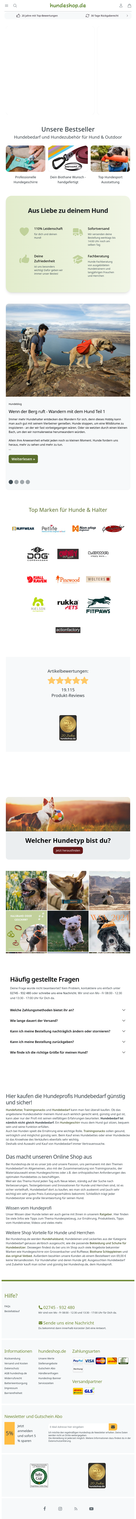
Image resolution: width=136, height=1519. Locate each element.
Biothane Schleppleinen (106, 1252)
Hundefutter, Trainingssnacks (25, 1110)
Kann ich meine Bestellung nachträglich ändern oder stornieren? (68, 1031)
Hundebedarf (61, 1110)
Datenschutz (11, 1368)
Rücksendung (12, 1358)
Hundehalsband (52, 1239)
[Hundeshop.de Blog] (76, 1509)
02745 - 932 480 (56, 1307)
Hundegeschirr (70, 1122)
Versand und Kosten (16, 1363)
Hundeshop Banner (49, 1378)
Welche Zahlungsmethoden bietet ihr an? (68, 1010)
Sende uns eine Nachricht (66, 1323)
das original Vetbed (19, 1256)
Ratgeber (106, 1214)
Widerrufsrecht (13, 1378)
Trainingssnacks (94, 1131)
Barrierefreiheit (13, 1393)
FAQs (7, 1306)
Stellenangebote (47, 1363)
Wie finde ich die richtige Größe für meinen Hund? (68, 1052)
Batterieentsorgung (15, 1383)
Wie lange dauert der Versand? (68, 1020)
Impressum (11, 1388)
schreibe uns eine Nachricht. (58, 993)
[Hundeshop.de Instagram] (60, 1509)
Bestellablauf (11, 1311)
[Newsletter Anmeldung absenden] (113, 1426)
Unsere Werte (46, 1358)
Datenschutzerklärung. (60, 1440)
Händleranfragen (48, 1373)
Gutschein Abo (46, 1368)
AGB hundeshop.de (15, 1373)
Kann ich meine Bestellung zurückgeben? (68, 1042)
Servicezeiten (46, 1383)
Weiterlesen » (23, 459)
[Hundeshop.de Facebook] (44, 1509)
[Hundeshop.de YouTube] (91, 1509)
